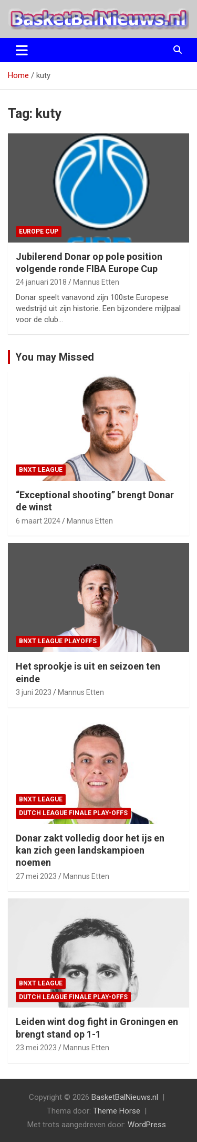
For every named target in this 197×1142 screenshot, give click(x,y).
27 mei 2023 (36, 876)
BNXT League (41, 469)
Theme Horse (116, 1111)
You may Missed (54, 357)
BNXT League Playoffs (58, 641)
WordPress (147, 1124)
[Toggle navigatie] (22, 50)
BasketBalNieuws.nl (124, 1097)
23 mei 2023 (36, 1047)
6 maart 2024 (38, 521)
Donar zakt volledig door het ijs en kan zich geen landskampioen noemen (90, 850)
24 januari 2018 (41, 282)
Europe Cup (38, 231)
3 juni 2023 (33, 692)
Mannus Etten (96, 282)
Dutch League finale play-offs (73, 813)
